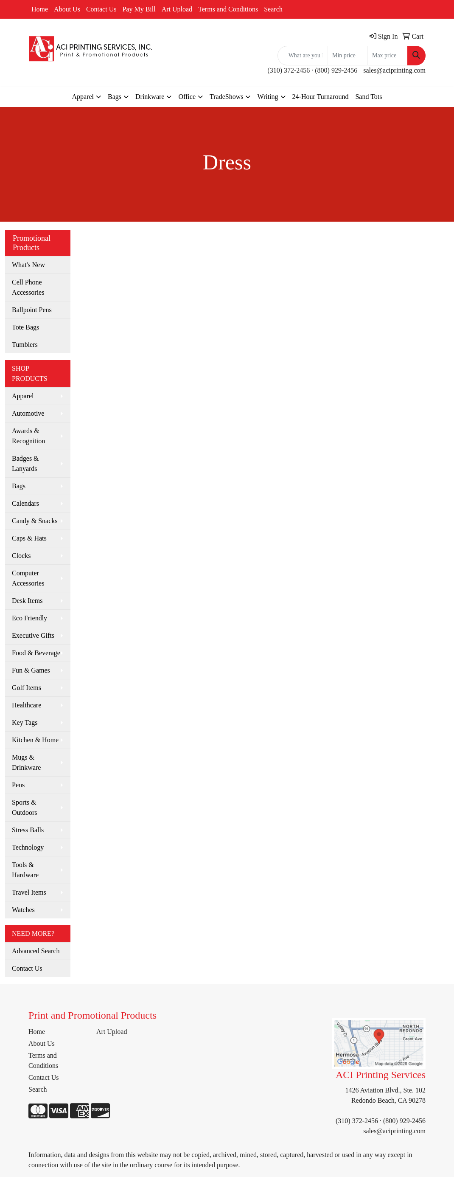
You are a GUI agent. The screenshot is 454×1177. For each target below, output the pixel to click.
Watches (23, 909)
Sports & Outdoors (24, 807)
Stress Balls (28, 829)
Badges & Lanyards (25, 463)
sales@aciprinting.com (394, 70)
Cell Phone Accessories (28, 287)
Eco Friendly (29, 618)
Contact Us (101, 9)
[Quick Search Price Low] (348, 55)
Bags (114, 96)
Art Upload (177, 9)
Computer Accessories (28, 578)
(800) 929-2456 (336, 70)
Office (187, 96)
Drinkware (149, 96)
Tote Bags (25, 327)
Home (39, 9)
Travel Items (29, 892)
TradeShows (226, 96)
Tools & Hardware (25, 870)
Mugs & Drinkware (26, 762)
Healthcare (26, 705)
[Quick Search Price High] (387, 55)
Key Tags (24, 722)
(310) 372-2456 (288, 70)
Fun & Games (31, 670)
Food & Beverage (36, 652)
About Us (67, 9)
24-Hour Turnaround (320, 96)
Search (273, 9)
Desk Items (27, 600)
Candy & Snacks (35, 520)
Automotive (28, 413)
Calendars (25, 503)
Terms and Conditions (228, 9)
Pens (18, 784)
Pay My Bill (138, 9)
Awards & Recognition (28, 436)
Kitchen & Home (35, 739)
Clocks (21, 555)
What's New (28, 264)
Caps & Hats (29, 538)
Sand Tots (368, 96)
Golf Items (26, 687)
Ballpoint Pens (32, 309)
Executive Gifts (33, 635)
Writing (267, 96)
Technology (28, 847)
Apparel (83, 96)
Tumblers (25, 344)
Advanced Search (35, 951)
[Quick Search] (302, 55)
